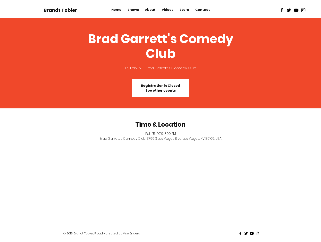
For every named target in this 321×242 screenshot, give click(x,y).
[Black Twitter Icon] (289, 10)
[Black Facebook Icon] (282, 10)
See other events (161, 90)
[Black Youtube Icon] (296, 10)
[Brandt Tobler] (60, 10)
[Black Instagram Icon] (303, 10)
